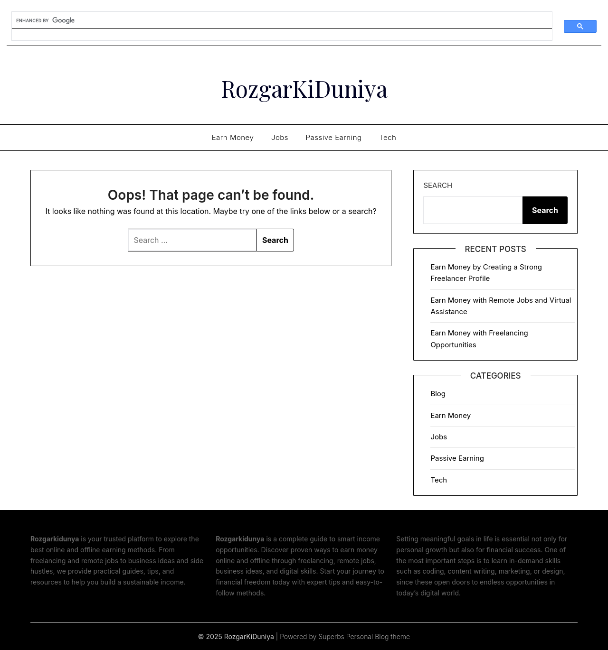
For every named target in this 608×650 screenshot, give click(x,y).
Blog (438, 393)
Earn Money (233, 137)
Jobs (279, 137)
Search (437, 185)
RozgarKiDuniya (304, 88)
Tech (387, 137)
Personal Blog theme (378, 636)
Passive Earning (334, 137)
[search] (276, 20)
